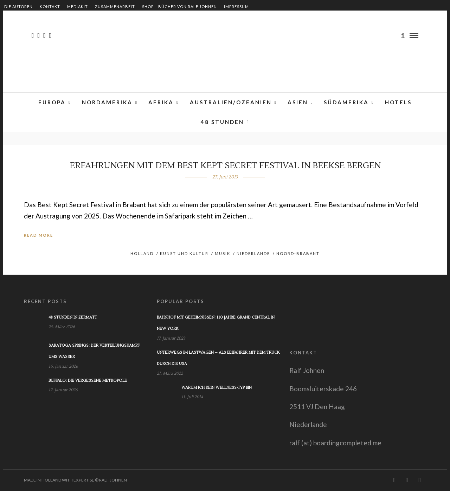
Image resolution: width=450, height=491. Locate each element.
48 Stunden (222, 122)
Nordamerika (107, 102)
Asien (298, 102)
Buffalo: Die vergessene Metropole (88, 380)
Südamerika (346, 102)
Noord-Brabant (298, 253)
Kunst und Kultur (184, 253)
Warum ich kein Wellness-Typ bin (216, 387)
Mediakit (77, 6)
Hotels (398, 102)
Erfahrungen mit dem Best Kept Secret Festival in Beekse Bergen (225, 165)
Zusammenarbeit (115, 6)
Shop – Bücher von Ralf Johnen (179, 6)
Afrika (161, 102)
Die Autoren (18, 6)
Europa (52, 102)
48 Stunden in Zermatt (73, 317)
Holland (142, 253)
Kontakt (50, 6)
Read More (38, 235)
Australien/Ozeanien (231, 102)
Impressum (236, 6)
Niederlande (253, 253)
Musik (222, 253)
